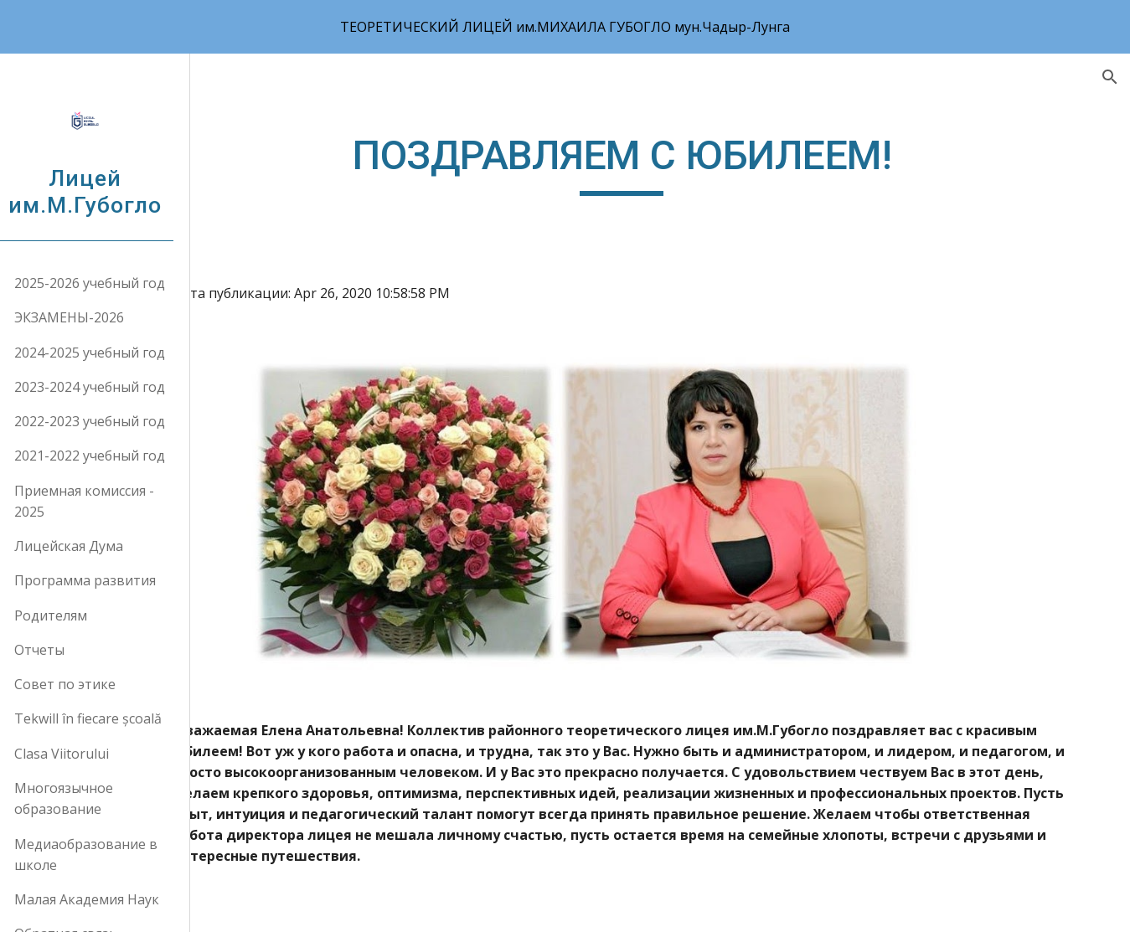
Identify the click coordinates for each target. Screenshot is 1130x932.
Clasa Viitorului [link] (81, 753)
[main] (670, 189)
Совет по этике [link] (84, 684)
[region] (565, 27)
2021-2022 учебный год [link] (109, 455)
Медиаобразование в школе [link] (105, 854)
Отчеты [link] (59, 650)
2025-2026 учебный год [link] (109, 283)
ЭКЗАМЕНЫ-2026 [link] (88, 317)
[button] (1110, 77)
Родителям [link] (70, 615)
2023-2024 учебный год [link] (109, 387)
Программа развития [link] (104, 580)
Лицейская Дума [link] (88, 546)
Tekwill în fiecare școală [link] (107, 718)
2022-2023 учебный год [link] (109, 421)
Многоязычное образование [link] (83, 798)
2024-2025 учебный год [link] (109, 352)
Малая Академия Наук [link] (106, 899)
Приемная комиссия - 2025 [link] (103, 501)
